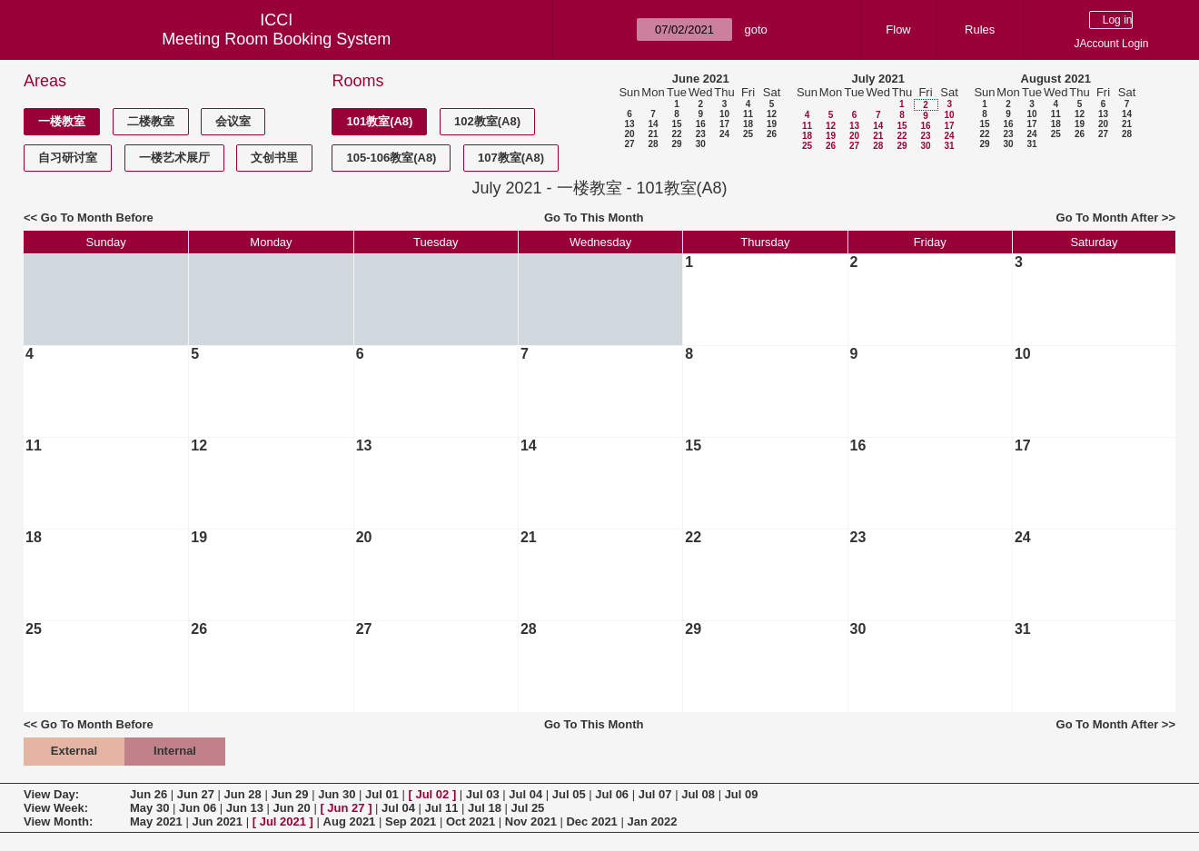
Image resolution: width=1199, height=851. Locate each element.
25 (748, 134)
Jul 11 (442, 808)
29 (676, 144)
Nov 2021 (531, 821)
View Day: (51, 794)
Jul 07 (655, 794)
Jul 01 (382, 794)
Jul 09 (741, 794)
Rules (980, 29)
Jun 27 (195, 794)
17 (724, 124)
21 (653, 134)
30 (701, 144)
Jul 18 (484, 808)
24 (724, 134)
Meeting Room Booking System (276, 39)
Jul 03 (483, 794)
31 (949, 146)
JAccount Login (1111, 43)
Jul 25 (527, 808)
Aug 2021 (349, 821)
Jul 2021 (283, 821)
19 (772, 124)
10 (724, 114)
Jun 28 (243, 794)
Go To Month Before (97, 217)
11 (748, 114)
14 (653, 124)
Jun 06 (197, 808)
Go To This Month (594, 217)
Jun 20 (292, 808)
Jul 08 (698, 794)
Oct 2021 (470, 821)
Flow (898, 29)
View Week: (56, 808)
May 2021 (156, 821)
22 (676, 134)
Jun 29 (289, 794)
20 (629, 134)
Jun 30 (336, 794)
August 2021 (1056, 78)
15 (676, 124)
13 (629, 124)
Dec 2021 (591, 821)
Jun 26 (148, 794)
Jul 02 (432, 794)
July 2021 (878, 78)
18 (748, 124)
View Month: (58, 821)
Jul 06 (612, 794)
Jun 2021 (217, 821)
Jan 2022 (652, 821)
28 (653, 144)
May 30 (149, 808)
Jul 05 (569, 794)
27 (629, 144)
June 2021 (700, 78)
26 (772, 134)
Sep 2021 (410, 821)
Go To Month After (1107, 217)
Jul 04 (525, 794)
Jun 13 (244, 808)
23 (701, 134)
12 (772, 114)
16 (701, 124)
